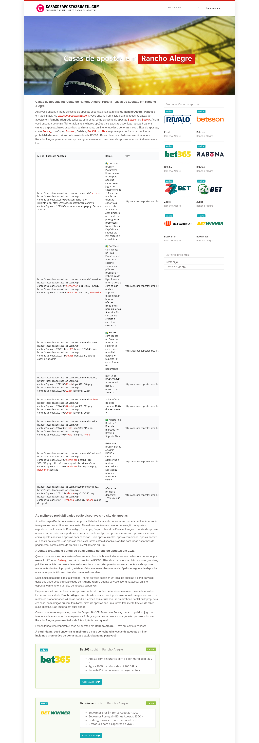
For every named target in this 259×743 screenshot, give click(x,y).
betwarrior (72, 285)
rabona (70, 493)
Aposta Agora (91, 681)
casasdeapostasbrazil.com (73, 115)
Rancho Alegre (112, 650)
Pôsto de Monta (176, 267)
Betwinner (43, 469)
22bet (103, 131)
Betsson (132, 119)
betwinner (71, 459)
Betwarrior (95, 292)
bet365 (70, 349)
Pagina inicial (213, 8)
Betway (146, 119)
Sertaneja (172, 262)
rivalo (69, 428)
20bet (94, 399)
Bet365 (91, 131)
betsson (95, 193)
